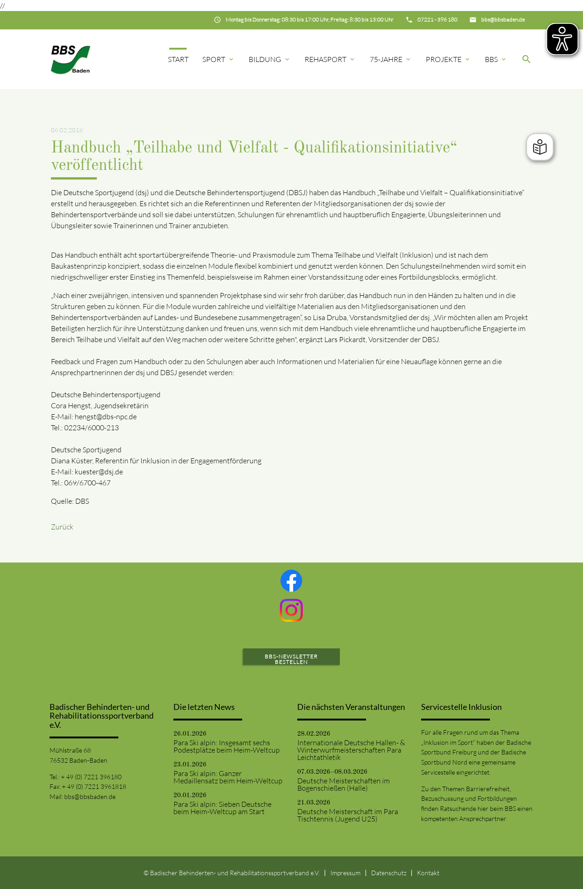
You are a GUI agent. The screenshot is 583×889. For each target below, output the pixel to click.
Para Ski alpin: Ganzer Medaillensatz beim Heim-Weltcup (228, 777)
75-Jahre (391, 59)
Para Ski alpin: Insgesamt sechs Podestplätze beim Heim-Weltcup (226, 746)
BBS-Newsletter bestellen (291, 659)
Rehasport (330, 59)
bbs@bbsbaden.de (90, 796)
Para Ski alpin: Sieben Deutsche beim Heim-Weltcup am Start (222, 807)
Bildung (270, 59)
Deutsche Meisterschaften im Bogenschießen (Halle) (343, 784)
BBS (496, 59)
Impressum (345, 873)
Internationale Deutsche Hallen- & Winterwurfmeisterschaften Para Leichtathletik (351, 750)
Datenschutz (388, 873)
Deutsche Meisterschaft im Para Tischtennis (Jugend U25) (347, 815)
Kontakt (428, 873)
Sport (218, 59)
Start (178, 59)
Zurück (62, 526)
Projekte (448, 59)
